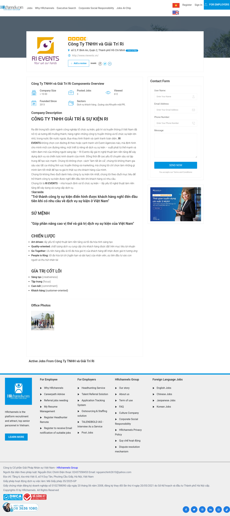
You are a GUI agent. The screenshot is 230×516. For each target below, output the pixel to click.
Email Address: (161, 104)
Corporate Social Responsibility (96, 8)
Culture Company (129, 412)
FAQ (121, 406)
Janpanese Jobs (166, 400)
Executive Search (66, 8)
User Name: (160, 90)
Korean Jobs (164, 406)
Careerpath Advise (54, 394)
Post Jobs (87, 432)
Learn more (16, 436)
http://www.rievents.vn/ (85, 55)
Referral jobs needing (56, 400)
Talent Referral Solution (95, 394)
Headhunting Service (93, 387)
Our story (124, 387)
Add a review (79, 63)
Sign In (198, 4)
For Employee (48, 379)
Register (187, 4)
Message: (159, 130)
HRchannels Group (127, 379)
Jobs (29, 8)
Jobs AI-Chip (123, 8)
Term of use (126, 400)
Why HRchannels (44, 8)
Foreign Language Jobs (168, 379)
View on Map (132, 50)
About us (124, 394)
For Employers (86, 379)
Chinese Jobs (164, 394)
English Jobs (164, 387)
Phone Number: (162, 117)
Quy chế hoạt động (129, 440)
